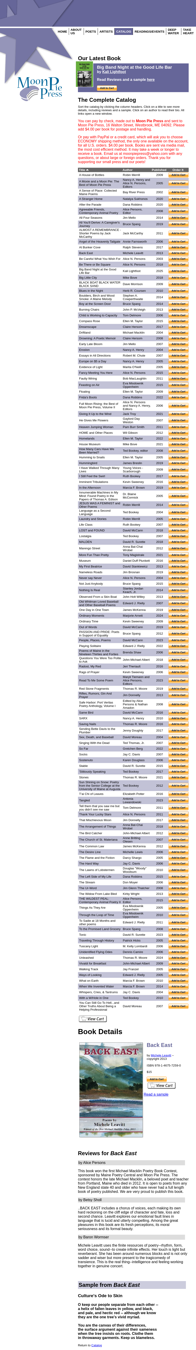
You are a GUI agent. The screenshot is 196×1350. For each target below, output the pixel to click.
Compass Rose (89, 321)
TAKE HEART (188, 31)
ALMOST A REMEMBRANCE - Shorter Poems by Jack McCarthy (100, 233)
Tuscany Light (88, 946)
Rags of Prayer (89, 672)
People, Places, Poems (95, 640)
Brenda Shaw (132, 652)
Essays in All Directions (95, 355)
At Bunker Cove (89, 247)
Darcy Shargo (132, 857)
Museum (85, 560)
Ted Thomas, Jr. (134, 743)
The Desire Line (90, 852)
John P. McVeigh (134, 309)
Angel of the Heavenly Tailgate (99, 241)
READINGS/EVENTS (149, 31)
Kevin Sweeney (133, 482)
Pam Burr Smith (133, 427)
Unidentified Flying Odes (95, 952)
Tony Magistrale (133, 555)
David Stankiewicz (135, 566)
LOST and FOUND (92, 530)
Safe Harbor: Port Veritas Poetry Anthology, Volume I (97, 704)
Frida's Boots (88, 397)
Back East (86, 253)
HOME (62, 31)
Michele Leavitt (133, 253)
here (151, 80)
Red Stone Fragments (94, 688)
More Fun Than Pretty (94, 555)
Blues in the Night (91, 290)
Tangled (84, 800)
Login (32, 103)
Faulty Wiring (88, 378)
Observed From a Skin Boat (98, 596)
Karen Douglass (134, 760)
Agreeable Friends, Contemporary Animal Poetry (98, 211)
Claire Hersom (132, 327)
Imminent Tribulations (93, 482)
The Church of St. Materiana (98, 839)
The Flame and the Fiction (97, 857)
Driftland (85, 332)
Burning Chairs (89, 309)
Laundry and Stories (92, 519)
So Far (83, 748)
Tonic (82, 934)
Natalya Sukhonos (135, 199)
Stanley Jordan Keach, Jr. (133, 590)
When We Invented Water (96, 986)
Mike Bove (130, 277)
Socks (83, 754)
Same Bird (86, 712)
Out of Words (88, 627)
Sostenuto (86, 760)
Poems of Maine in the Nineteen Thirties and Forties (98, 652)
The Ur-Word (88, 888)
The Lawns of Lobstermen (96, 870)
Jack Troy (129, 414)
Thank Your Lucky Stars (95, 814)
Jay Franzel (131, 969)
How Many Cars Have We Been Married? (96, 450)
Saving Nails (87, 724)
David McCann (133, 530)
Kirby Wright (131, 894)
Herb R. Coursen (134, 290)
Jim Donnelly (131, 695)
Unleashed (86, 957)
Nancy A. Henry (133, 350)
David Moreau (132, 737)
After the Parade (90, 204)
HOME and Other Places (96, 432)
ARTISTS (106, 31)
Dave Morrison (133, 284)
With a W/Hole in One (93, 998)
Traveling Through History (96, 940)
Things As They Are (92, 907)
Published (159, 170)
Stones (84, 777)
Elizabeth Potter (133, 794)
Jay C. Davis (131, 754)
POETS (91, 31)
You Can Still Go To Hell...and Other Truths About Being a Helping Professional (99, 1006)
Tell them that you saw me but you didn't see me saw (99, 807)
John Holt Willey (134, 596)
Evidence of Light (90, 367)
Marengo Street (89, 548)
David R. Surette (134, 542)
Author (128, 170)
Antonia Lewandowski (132, 800)
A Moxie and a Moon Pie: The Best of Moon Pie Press (99, 183)
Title (84, 170)
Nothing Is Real (89, 590)
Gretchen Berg (133, 748)
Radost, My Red (90, 666)
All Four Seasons (90, 217)
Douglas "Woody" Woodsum (134, 870)
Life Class (86, 524)
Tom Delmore (132, 315)
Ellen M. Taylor (133, 321)
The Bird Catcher (90, 833)
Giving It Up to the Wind (95, 414)
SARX (83, 718)
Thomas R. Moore (135, 688)
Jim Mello (129, 217)
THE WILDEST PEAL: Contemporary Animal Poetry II (100, 900)
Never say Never (90, 578)
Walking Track (88, 969)
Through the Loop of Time (96, 915)
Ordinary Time (88, 621)
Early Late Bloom (90, 344)
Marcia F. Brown (134, 487)
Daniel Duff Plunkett (136, 560)
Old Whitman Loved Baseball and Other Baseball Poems (99, 603)
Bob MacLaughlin (134, 378)
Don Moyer (130, 882)
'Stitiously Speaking (92, 771)
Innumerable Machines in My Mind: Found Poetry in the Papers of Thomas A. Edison (98, 496)
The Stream (87, 882)
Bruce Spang (132, 224)
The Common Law (91, 846)
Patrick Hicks (132, 940)
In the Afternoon (90, 487)
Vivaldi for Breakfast (92, 963)
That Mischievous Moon (95, 820)
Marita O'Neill (132, 367)
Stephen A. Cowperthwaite (133, 297)
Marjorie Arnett (133, 615)
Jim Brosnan (131, 572)
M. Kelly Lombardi (135, 946)
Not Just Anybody (91, 583)
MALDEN (85, 542)
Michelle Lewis (133, 852)
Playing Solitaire (90, 646)
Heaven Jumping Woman (96, 427)
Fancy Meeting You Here (96, 372)
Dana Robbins (132, 204)
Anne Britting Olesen (131, 839)
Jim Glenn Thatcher (136, 888)
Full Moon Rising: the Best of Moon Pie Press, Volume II (98, 405)
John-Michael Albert (136, 659)
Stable (83, 766)
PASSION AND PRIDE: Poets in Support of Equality (99, 633)
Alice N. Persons (134, 259)
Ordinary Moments (91, 615)
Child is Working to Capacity (98, 315)
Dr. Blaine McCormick (130, 495)
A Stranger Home (90, 199)
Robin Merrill (131, 175)
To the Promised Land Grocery (100, 929)
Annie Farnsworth (135, 241)
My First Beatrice (90, 566)
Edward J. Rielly (134, 603)
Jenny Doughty (133, 730)
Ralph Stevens (133, 247)
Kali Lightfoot (114, 72)
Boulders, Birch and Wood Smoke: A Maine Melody (97, 297)
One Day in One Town (94, 610)
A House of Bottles (91, 175)
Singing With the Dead (94, 743)
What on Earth (89, 980)
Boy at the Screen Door (95, 304)
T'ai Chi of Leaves (91, 794)
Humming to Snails (92, 457)
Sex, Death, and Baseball (96, 737)
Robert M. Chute (134, 355)
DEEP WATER (173, 31)
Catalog (96, 1345)
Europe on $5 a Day (92, 361)
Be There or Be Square (94, 264)
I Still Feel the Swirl (92, 476)
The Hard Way (89, 863)
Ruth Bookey (131, 476)
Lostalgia (85, 536)
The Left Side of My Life (95, 876)
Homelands (86, 438)
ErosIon (84, 350)
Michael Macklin (134, 332)
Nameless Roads (90, 572)
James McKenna (134, 610)
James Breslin (132, 463)
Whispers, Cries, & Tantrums (98, 992)
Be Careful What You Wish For (100, 259)
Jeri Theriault (132, 666)
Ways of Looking (90, 975)
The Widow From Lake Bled (98, 894)
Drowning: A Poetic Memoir (97, 338)
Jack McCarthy (133, 233)
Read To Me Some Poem (96, 680)
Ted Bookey (131, 450)
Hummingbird (88, 463)
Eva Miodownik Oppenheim (133, 385)
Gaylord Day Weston (131, 420)
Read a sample (156, 1094)
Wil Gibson (130, 432)
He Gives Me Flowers (93, 420)
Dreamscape (88, 327)
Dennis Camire (133, 952)
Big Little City (88, 277)
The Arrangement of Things (97, 826)
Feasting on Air (89, 385)
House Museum (89, 444)
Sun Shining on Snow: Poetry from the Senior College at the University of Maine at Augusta (99, 785)
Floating (84, 391)
